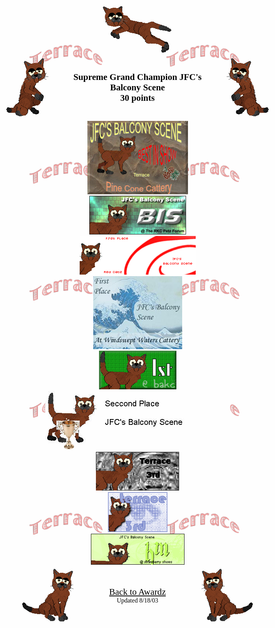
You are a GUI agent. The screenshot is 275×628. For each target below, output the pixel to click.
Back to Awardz (137, 592)
